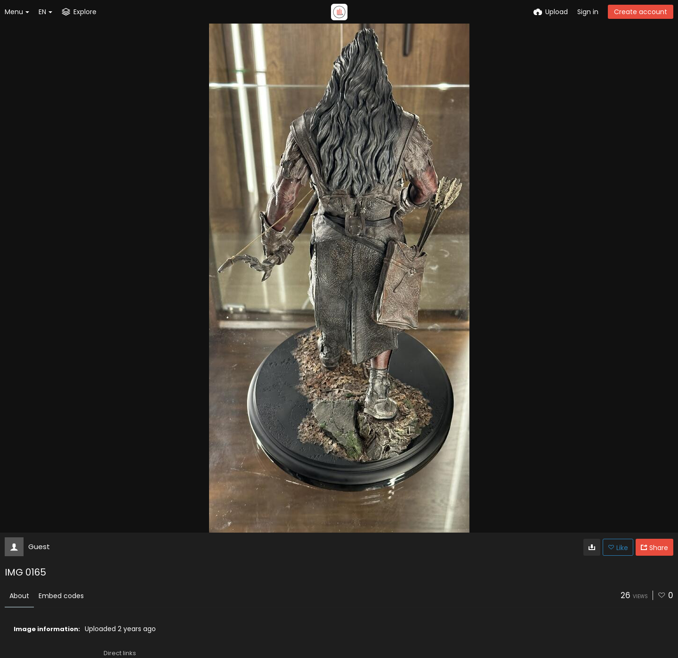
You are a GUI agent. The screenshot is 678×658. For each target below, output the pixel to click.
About (19, 595)
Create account (640, 11)
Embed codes (61, 595)
